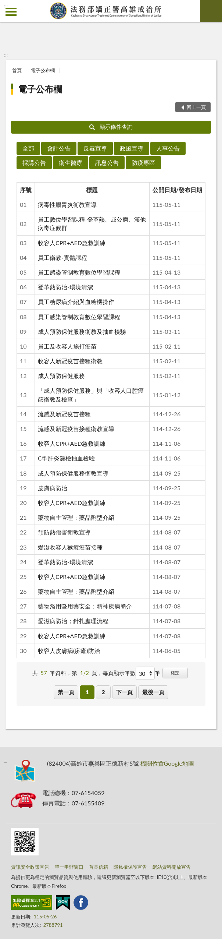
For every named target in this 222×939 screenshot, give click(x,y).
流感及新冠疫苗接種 (64, 413)
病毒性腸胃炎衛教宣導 (67, 204)
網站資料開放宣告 (172, 867)
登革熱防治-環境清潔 (65, 286)
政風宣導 (131, 148)
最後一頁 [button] (153, 692)
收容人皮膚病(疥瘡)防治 (69, 650)
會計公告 (59, 148)
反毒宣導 (95, 148)
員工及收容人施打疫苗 (67, 346)
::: (6, 5)
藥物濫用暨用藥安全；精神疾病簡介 (85, 606)
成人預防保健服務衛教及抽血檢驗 (82, 331)
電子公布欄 (43, 70)
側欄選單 (11, 12)
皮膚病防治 (52, 487)
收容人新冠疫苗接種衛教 (70, 360)
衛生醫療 (70, 162)
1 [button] (87, 692)
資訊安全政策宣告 (30, 867)
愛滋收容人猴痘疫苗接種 (70, 547)
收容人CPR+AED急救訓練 (71, 242)
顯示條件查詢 (111, 126)
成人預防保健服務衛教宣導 (73, 473)
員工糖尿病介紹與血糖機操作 (76, 301)
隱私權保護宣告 (130, 867)
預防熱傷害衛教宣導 (64, 532)
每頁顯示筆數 (119, 673)
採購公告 (34, 162)
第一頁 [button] (66, 692)
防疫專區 (143, 162)
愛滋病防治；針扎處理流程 (73, 620)
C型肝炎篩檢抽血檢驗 (66, 458)
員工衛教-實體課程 (62, 257)
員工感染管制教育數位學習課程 (79, 272)
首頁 (17, 70)
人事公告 (168, 148)
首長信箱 (98, 867)
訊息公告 (107, 162)
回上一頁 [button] (196, 107)
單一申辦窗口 (69, 867)
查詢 (211, 11)
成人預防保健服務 (61, 375)
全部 (28, 148)
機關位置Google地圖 (167, 763)
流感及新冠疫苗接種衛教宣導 (76, 428)
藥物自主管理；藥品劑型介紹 (76, 517)
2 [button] (103, 692)
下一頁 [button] (124, 692)
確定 (175, 672)
